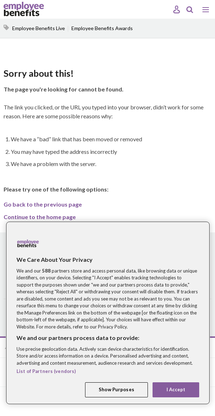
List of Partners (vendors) (46, 371)
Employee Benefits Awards (102, 28)
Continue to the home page (40, 216)
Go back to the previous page (43, 204)
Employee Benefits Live (38, 28)
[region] (108, 313)
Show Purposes (116, 389)
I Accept (176, 389)
